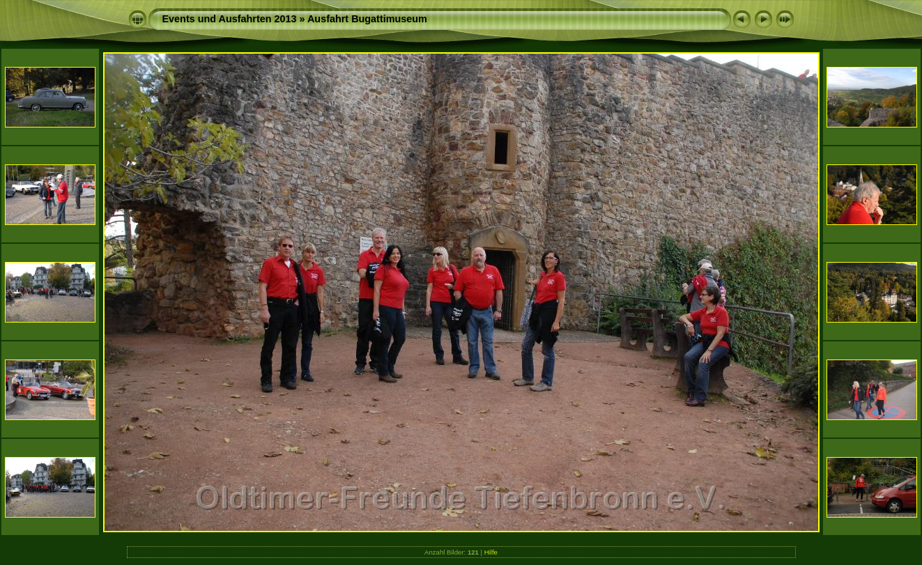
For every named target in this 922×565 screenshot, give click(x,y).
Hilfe (491, 552)
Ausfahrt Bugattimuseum (367, 18)
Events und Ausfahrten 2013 (229, 18)
